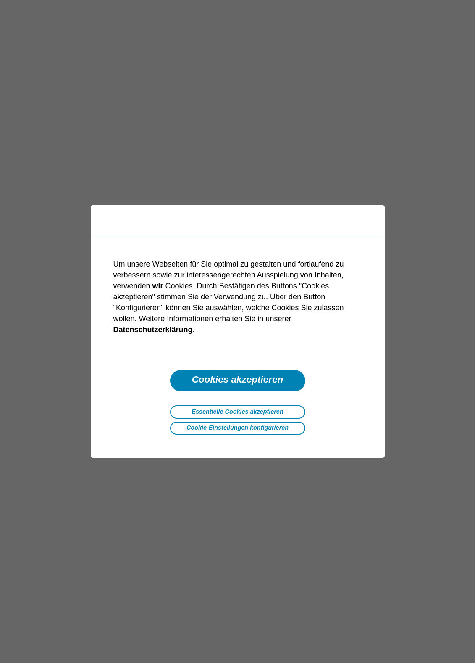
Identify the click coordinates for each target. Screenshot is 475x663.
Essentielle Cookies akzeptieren (237, 411)
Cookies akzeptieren (237, 379)
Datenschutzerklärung (153, 329)
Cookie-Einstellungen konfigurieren (237, 427)
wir (157, 286)
